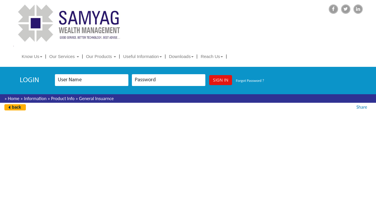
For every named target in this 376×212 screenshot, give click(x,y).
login (29, 80)
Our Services (64, 56)
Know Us (32, 56)
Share (361, 107)
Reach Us (212, 56)
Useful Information (142, 56)
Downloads (181, 56)
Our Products (101, 56)
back (16, 107)
